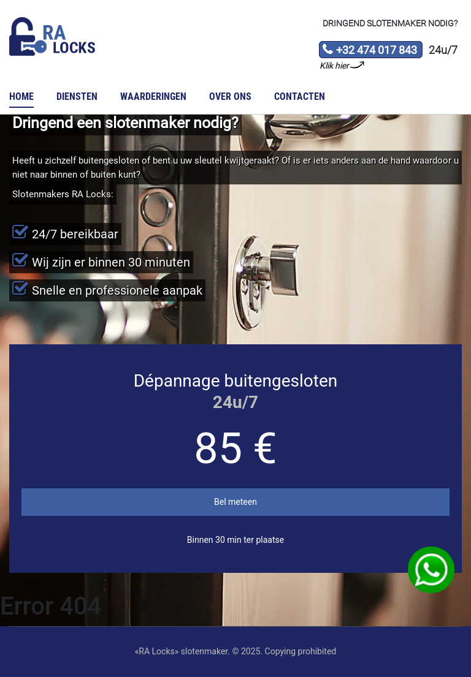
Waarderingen (153, 96)
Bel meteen (235, 502)
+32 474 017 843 (369, 50)
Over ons (230, 96)
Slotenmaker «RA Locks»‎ (52, 36)
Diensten (77, 96)
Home (21, 96)
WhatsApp (431, 570)
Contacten (299, 96)
